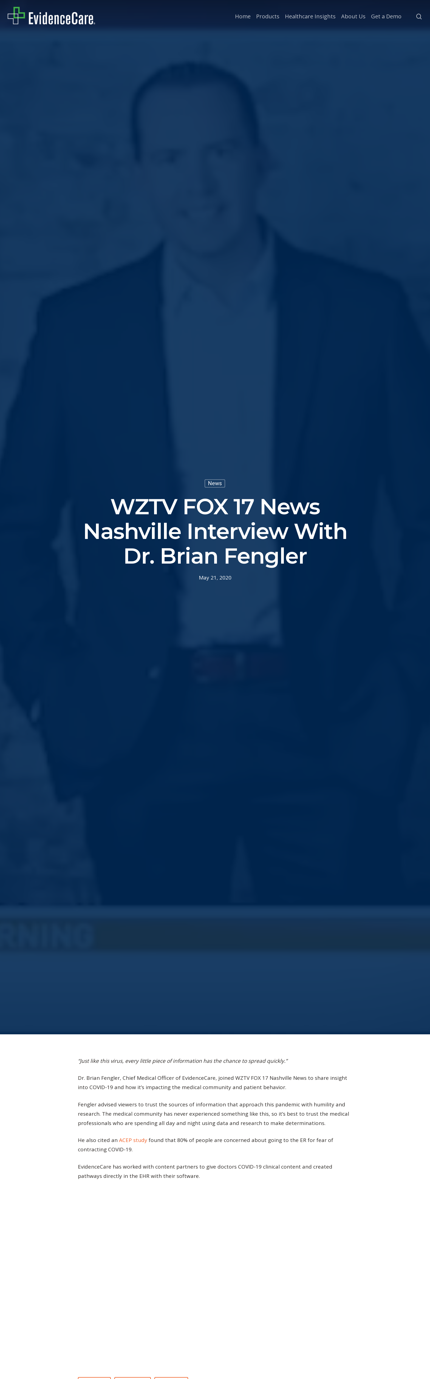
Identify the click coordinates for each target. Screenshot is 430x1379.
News (215, 483)
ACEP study (133, 1140)
